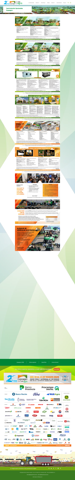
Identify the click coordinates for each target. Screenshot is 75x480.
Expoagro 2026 (20, 362)
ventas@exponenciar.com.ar (32, 474)
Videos (48, 2)
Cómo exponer (32, 362)
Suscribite (56, 369)
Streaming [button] (43, 2)
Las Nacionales (31, 2)
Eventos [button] (52, 2)
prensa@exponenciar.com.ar (43, 474)
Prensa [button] (64, 2)
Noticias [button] (37, 2)
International (59, 2)
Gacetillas (44, 362)
